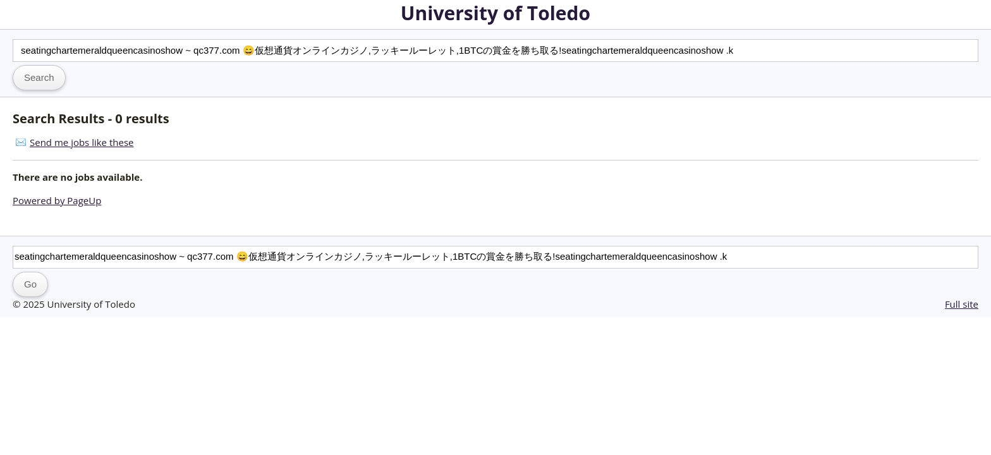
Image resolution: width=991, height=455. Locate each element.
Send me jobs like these (81, 142)
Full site (961, 304)
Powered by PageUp (57, 200)
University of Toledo (495, 13)
